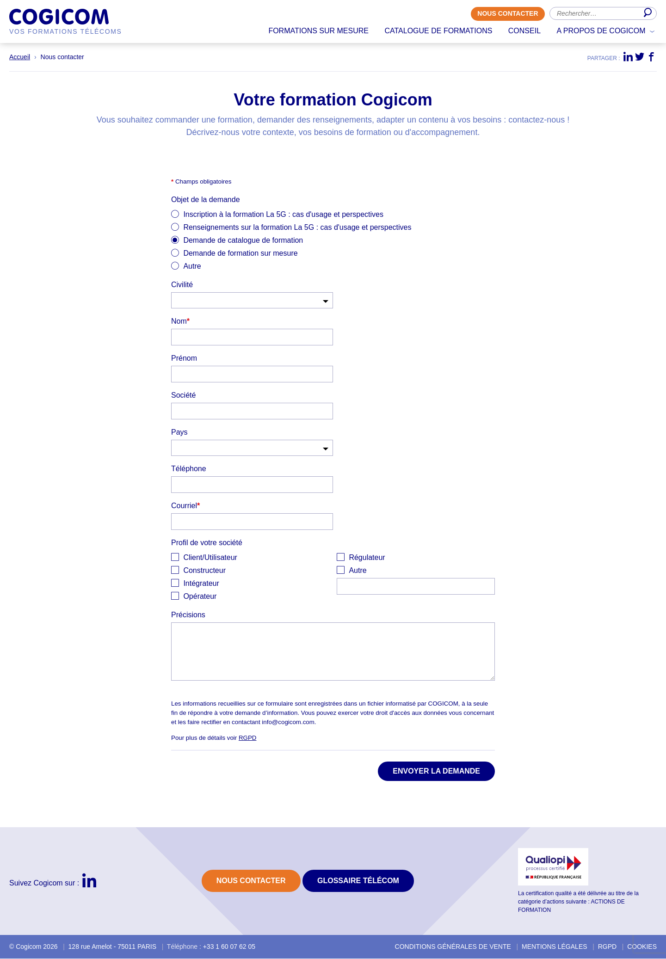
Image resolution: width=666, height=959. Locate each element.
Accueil (19, 57)
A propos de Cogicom (601, 31)
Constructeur (204, 571)
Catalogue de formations (438, 31)
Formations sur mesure (318, 31)
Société (183, 396)
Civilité (182, 285)
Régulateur (367, 558)
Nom (180, 322)
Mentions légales (554, 947)
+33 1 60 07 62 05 (229, 947)
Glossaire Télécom (358, 881)
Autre (192, 266)
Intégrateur (201, 584)
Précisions (188, 615)
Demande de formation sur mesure (240, 254)
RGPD (248, 738)
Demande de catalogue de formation (243, 241)
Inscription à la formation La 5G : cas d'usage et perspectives (283, 215)
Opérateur (199, 597)
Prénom (184, 359)
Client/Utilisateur (210, 558)
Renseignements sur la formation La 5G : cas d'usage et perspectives (297, 228)
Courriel (185, 506)
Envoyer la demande (436, 771)
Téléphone (188, 469)
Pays (179, 432)
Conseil (524, 31)
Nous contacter (507, 14)
